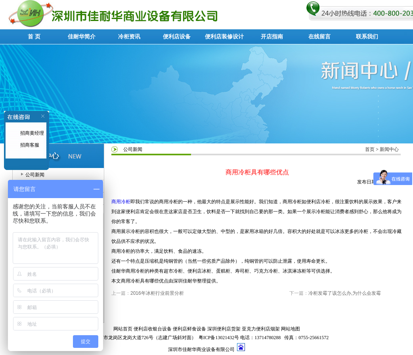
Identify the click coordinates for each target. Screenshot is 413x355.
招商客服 (29, 145)
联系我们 (367, 37)
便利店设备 (177, 37)
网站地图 (290, 329)
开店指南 (272, 37)
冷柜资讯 (129, 37)
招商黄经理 (31, 133)
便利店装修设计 (224, 37)
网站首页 (122, 329)
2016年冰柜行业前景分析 (157, 293)
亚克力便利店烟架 (261, 329)
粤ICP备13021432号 (219, 337)
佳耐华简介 (82, 37)
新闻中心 (389, 149)
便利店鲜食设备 (189, 329)
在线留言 (319, 37)
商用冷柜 (120, 201)
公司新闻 (34, 175)
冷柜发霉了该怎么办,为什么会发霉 (344, 293)
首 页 (34, 37)
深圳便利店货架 (224, 329)
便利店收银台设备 (153, 329)
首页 (370, 149)
